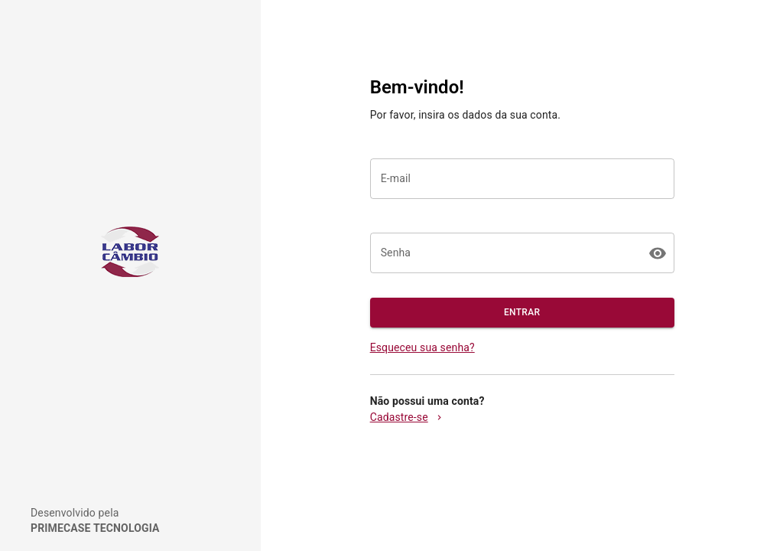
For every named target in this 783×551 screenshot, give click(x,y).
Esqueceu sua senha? (422, 347)
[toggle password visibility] (657, 253)
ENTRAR (522, 313)
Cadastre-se (407, 417)
